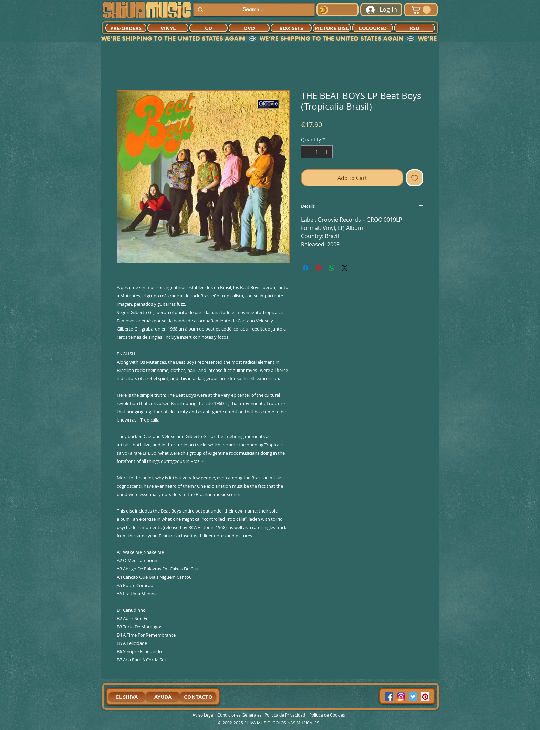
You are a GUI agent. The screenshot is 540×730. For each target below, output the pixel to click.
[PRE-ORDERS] (125, 28)
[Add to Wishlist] (414, 177)
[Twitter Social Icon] (413, 696)
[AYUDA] (162, 696)
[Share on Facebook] (305, 268)
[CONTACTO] (198, 696)
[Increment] (327, 152)
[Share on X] (345, 268)
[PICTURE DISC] (332, 28)
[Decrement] (306, 152)
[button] (421, 10)
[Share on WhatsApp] (332, 268)
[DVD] (249, 28)
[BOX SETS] (291, 28)
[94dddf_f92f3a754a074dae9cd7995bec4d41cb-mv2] (401, 696)
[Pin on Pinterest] (318, 268)
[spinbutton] (317, 152)
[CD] (208, 28)
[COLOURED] (372, 28)
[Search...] (253, 9)
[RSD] (414, 28)
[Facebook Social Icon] (389, 696)
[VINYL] (167, 28)
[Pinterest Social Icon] (425, 696)
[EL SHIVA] (127, 696)
